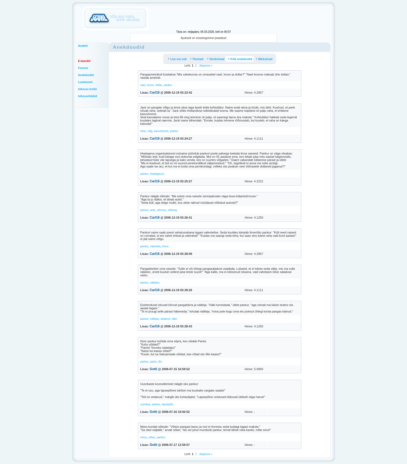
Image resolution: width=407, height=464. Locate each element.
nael (142, 85)
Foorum (83, 68)
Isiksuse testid (87, 89)
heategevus (157, 173)
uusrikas (145, 404)
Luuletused (85, 82)
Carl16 (155, 92)
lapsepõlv (167, 404)
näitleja (154, 318)
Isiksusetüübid (87, 96)
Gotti (153, 369)
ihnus (165, 246)
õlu (160, 361)
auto (152, 210)
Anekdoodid (86, 75)
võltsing (172, 210)
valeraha (155, 246)
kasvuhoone (161, 131)
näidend (165, 318)
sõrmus (161, 210)
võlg (149, 131)
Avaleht (83, 45)
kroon (150, 85)
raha (143, 131)
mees (143, 437)
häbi (174, 318)
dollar (158, 85)
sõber (151, 437)
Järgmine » (205, 65)
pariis (153, 361)
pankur (168, 85)
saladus (154, 282)
